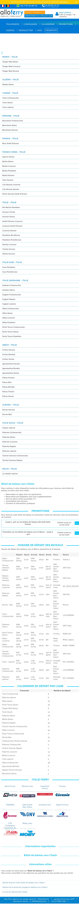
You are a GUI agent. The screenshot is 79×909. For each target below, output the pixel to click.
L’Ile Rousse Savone (10, 189)
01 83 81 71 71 (54, 6)
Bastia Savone (8, 175)
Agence (10, 30)
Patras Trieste (8, 392)
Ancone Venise (8, 217)
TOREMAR (10, 805)
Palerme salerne (9, 451)
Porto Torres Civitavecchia (13, 327)
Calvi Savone (7, 180)
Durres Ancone (8, 410)
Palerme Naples (9, 446)
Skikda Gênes (8, 84)
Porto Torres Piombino (11, 336)
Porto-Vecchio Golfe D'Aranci (14, 194)
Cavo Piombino (8, 267)
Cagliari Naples (9, 299)
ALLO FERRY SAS (58, 901)
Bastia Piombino (9, 171)
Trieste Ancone (8, 249)
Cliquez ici (64, 2)
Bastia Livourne (9, 166)
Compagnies (30, 24)
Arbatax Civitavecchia (11, 285)
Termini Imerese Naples (12, 460)
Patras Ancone (8, 378)
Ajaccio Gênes (8, 157)
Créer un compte (66, 15)
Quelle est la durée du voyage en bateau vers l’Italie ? (25, 887)
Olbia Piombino (8, 322)
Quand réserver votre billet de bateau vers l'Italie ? (23, 883)
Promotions (66, 24)
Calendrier (48, 24)
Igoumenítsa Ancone (11, 364)
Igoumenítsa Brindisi (11, 368)
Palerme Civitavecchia (11, 432)
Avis (39, 30)
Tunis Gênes (7, 103)
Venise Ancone (8, 254)
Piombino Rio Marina (11, 235)
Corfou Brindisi (8, 354)
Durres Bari (7, 414)
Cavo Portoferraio (9, 272)
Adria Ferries (10, 786)
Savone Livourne (9, 244)
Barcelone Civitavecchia (12, 121)
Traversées (12, 24)
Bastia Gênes (7, 161)
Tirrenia (62, 786)
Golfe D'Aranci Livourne (12, 221)
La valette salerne (10, 474)
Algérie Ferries (62, 805)
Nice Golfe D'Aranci (10, 143)
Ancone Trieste (8, 212)
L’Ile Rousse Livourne (11, 185)
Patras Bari (7, 382)
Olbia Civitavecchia (10, 308)
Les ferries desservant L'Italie (14, 892)
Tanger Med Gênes (10, 62)
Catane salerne (8, 428)
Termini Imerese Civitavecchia (15, 456)
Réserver (51, 30)
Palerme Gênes (8, 437)
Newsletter (26, 30)
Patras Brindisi (8, 387)
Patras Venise (8, 396)
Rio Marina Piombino (11, 207)
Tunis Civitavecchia (10, 98)
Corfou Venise (8, 359)
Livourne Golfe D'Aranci (12, 226)
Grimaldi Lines (45, 805)
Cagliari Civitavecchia (11, 295)
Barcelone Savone (10, 130)
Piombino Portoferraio (11, 240)
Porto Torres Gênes (10, 332)
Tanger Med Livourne (11, 66)
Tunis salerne (8, 107)
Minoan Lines (27, 786)
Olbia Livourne (8, 318)
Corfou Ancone (8, 350)
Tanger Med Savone (10, 71)
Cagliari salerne (9, 304)
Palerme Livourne (9, 442)
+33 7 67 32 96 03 (28, 5)
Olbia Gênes (7, 313)
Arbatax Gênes (8, 290)
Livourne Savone (9, 231)
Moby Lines (27, 823)
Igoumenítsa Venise (10, 373)
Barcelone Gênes (9, 125)
